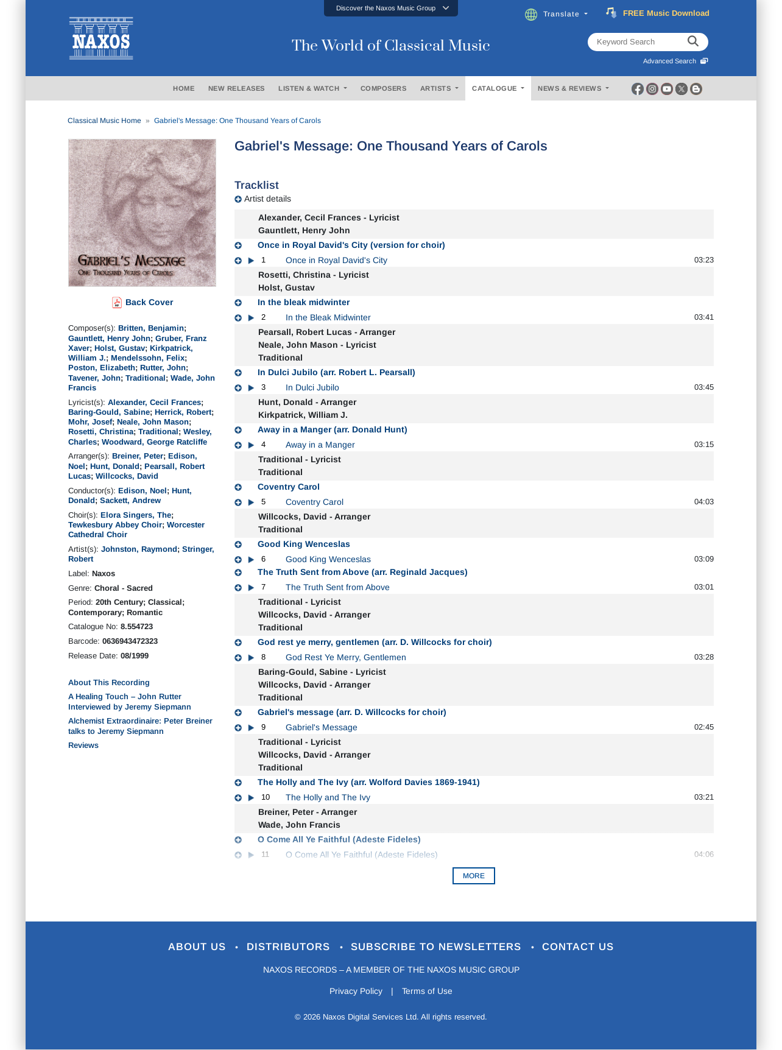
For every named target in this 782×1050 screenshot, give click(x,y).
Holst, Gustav (119, 348)
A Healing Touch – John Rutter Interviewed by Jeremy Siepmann (129, 701)
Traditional (145, 377)
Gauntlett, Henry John (109, 338)
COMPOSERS (384, 88)
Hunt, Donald (114, 466)
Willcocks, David (127, 476)
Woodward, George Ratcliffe (154, 441)
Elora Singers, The (135, 515)
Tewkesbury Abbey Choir (115, 524)
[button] (391, 8)
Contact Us (579, 947)
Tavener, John (94, 377)
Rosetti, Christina (100, 431)
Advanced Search (675, 61)
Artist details (267, 198)
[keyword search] (693, 42)
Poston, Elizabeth (101, 367)
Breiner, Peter (137, 455)
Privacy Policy (355, 991)
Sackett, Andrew (130, 500)
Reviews (83, 745)
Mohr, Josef (90, 421)
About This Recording (109, 682)
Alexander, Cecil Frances (154, 402)
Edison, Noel (142, 490)
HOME (183, 88)
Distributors (290, 947)
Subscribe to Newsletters (438, 947)
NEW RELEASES (236, 88)
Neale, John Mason (153, 421)
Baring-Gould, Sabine (109, 412)
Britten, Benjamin (151, 328)
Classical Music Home (104, 120)
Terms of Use (427, 991)
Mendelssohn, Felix (148, 357)
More (474, 876)
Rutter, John (163, 367)
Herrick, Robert (183, 412)
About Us (198, 947)
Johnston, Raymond (139, 549)
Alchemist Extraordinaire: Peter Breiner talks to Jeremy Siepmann (140, 725)
